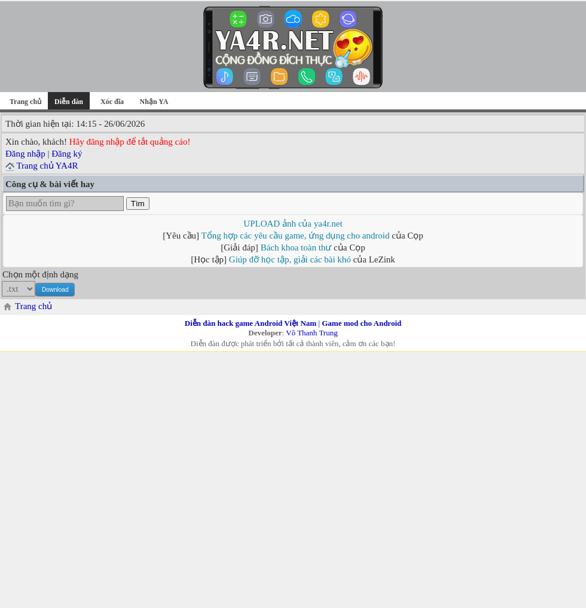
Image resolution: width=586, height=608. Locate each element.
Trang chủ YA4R (47, 165)
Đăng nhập (25, 153)
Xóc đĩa (112, 101)
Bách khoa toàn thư (296, 247)
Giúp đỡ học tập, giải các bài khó (290, 259)
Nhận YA (154, 101)
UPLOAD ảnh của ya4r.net (292, 223)
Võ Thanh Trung (311, 332)
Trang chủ (25, 101)
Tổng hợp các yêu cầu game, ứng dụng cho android (296, 235)
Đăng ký (66, 153)
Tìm (138, 203)
